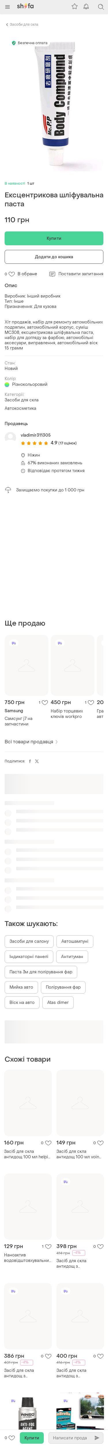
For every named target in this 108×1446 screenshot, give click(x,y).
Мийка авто (21, 987)
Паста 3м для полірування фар (41, 972)
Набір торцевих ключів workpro (67, 713)
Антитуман (72, 956)
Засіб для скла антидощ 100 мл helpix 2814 (27, 1154)
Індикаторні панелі (29, 956)
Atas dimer (58, 1002)
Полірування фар (63, 987)
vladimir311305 (36, 435)
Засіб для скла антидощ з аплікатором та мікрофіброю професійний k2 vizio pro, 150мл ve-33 (25, 1373)
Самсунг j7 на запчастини (19, 721)
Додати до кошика (54, 257)
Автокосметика (20, 408)
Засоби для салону (29, 941)
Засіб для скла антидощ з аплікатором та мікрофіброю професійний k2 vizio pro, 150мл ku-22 (78, 1373)
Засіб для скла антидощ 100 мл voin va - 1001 (77, 1154)
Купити (54, 238)
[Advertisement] (54, 556)
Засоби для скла (24, 24)
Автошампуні (74, 941)
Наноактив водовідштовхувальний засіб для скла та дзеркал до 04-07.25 (28, 1257)
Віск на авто (22, 1002)
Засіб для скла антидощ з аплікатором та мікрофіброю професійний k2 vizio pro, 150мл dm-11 (78, 1263)
